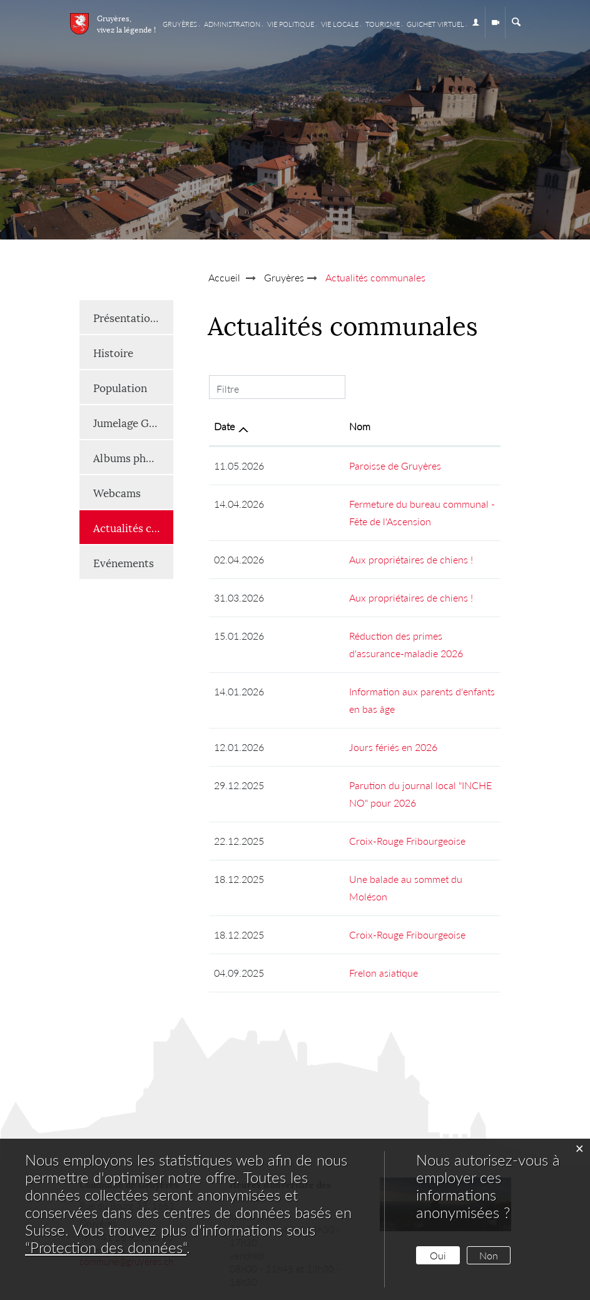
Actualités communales (133, 526)
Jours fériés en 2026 (320, 712)
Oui (438, 1255)
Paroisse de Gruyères (322, 465)
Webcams (117, 492)
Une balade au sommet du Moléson (353, 826)
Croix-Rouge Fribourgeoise (334, 788)
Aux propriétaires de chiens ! (338, 559)
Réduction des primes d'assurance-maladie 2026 (381, 636)
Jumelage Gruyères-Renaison (133, 422)
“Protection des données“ (105, 1247)
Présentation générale (133, 317)
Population (120, 387)
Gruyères (180, 24)
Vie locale (340, 24)
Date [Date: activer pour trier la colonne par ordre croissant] (224, 426)
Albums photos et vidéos (133, 457)
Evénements (123, 562)
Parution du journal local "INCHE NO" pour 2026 (382, 750)
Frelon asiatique (310, 903)
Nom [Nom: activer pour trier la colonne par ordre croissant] (286, 426)
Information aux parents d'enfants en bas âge (373, 674)
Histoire (113, 352)
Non (488, 1255)
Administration (232, 24)
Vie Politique (290, 24)
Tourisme (382, 24)
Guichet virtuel (435, 24)
